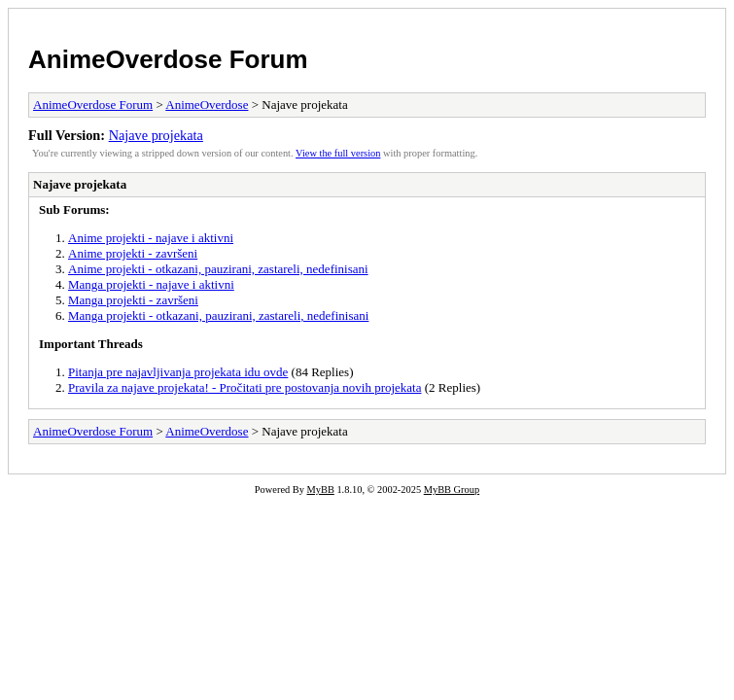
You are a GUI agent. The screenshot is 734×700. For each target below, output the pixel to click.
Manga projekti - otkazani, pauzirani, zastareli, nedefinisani (218, 315)
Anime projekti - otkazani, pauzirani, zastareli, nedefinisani (218, 269)
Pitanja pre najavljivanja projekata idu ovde (178, 372)
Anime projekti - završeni (132, 253)
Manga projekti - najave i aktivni (151, 284)
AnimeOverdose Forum (168, 59)
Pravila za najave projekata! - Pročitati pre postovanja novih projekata (245, 387)
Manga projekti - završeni (133, 300)
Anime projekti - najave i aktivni (150, 237)
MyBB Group (451, 489)
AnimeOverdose (206, 104)
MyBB (320, 489)
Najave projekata (156, 135)
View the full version (338, 153)
